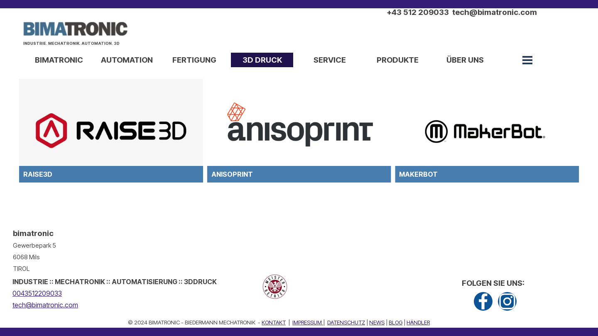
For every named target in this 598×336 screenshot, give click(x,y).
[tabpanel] (77, 48)
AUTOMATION (127, 60)
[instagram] (507, 301)
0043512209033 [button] (37, 293)
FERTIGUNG (194, 60)
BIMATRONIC (59, 60)
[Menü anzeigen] (527, 60)
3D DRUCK (262, 60)
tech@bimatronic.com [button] (45, 305)
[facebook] (483, 301)
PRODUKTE (398, 60)
